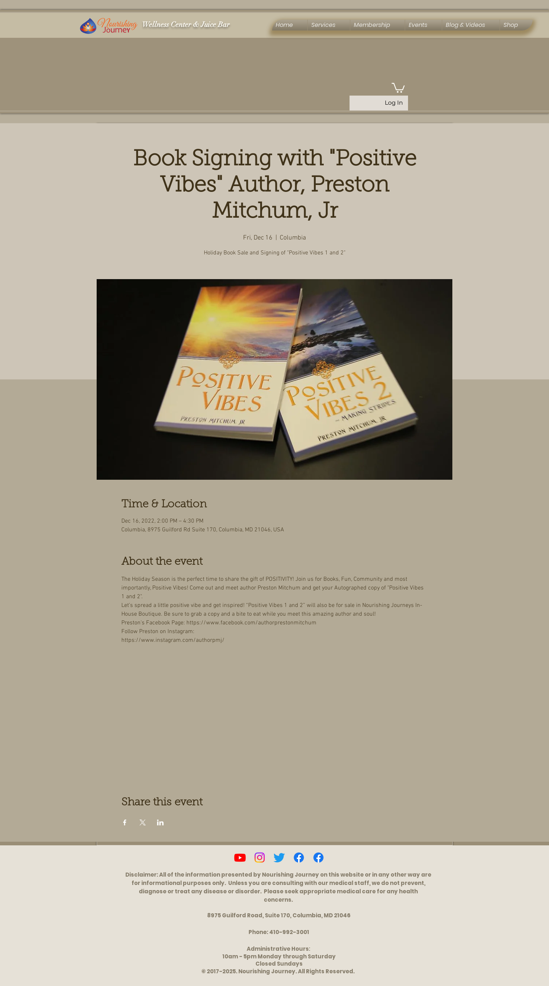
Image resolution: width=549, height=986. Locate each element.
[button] (398, 87)
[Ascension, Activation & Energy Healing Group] (318, 857)
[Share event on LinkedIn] (160, 822)
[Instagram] (259, 857)
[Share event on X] (142, 822)
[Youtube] (240, 857)
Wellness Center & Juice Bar (186, 24)
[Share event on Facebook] (124, 822)
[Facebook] (299, 857)
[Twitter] (279, 857)
